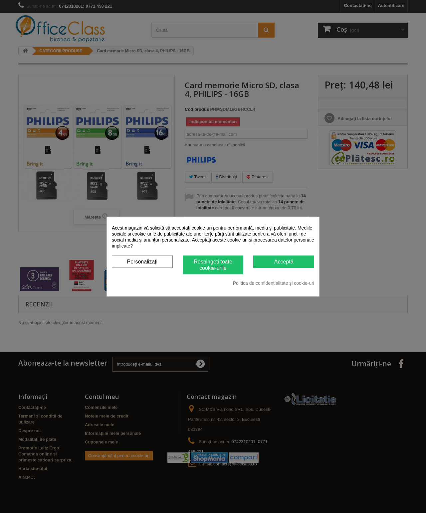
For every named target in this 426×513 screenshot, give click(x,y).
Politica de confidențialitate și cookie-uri (273, 283)
